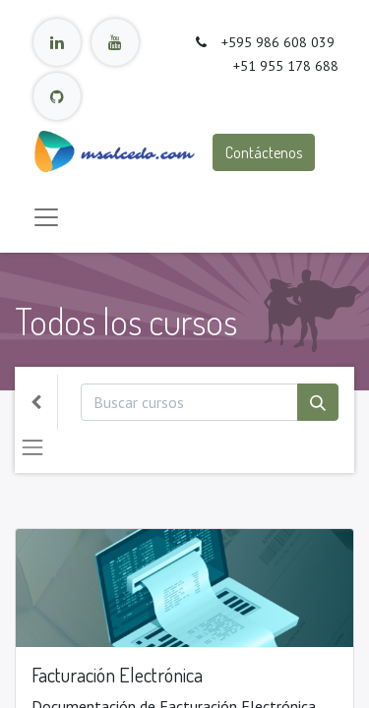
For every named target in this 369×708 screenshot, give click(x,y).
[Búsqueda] (317, 402)
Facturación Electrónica (117, 675)
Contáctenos (263, 152)
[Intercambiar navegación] (32, 447)
